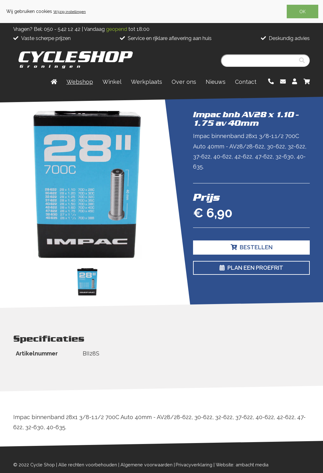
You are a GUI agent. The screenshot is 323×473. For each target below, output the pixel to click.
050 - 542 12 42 (62, 29)
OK (302, 11)
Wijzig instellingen (69, 11)
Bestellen (252, 247)
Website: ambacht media (242, 464)
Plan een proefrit (251, 267)
